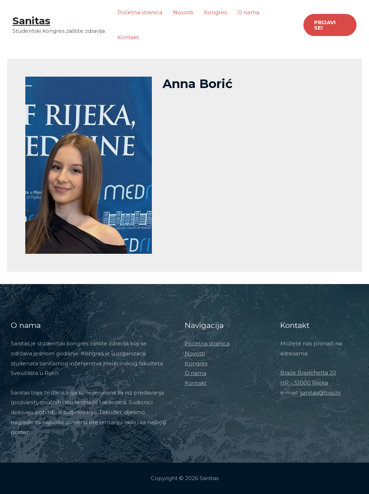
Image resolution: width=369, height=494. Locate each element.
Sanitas (31, 21)
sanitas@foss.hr (320, 392)
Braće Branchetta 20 (308, 372)
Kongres (215, 12)
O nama (248, 12)
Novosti (183, 12)
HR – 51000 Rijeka (304, 382)
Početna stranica (139, 12)
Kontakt (128, 37)
